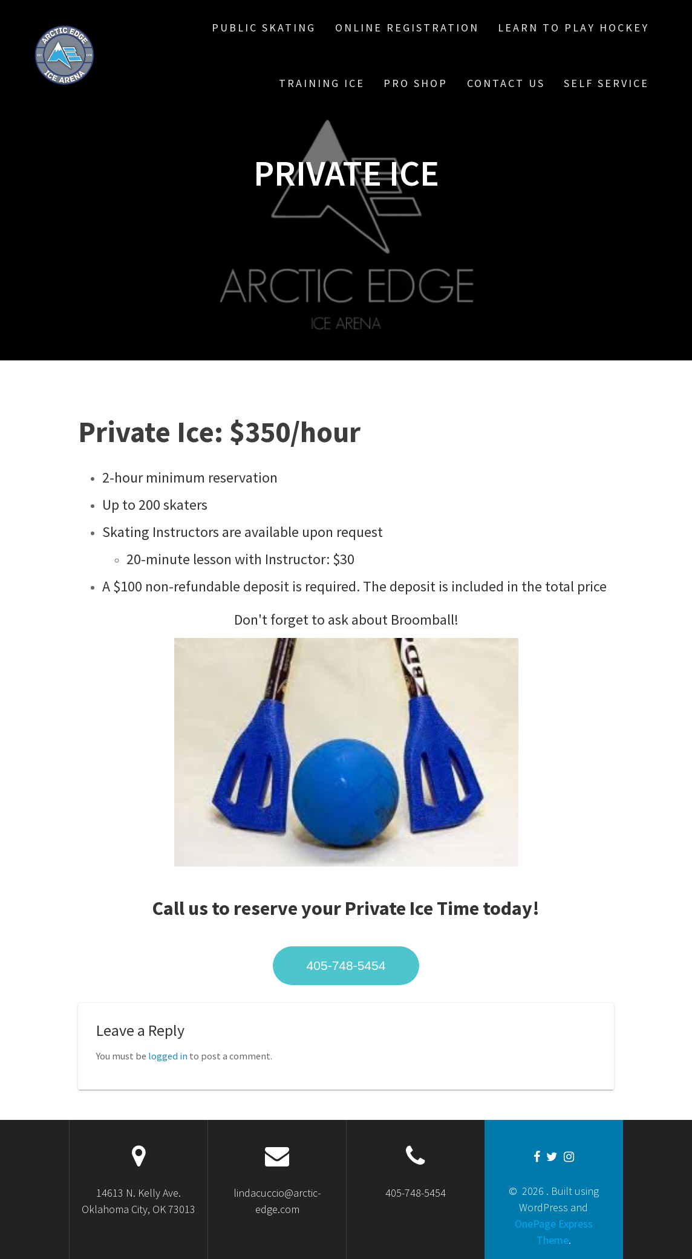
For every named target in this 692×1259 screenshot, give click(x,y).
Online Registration (407, 27)
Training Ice (322, 83)
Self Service (606, 83)
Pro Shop (416, 83)
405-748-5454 (346, 965)
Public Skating (264, 27)
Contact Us (506, 83)
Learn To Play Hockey (573, 27)
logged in (168, 1056)
